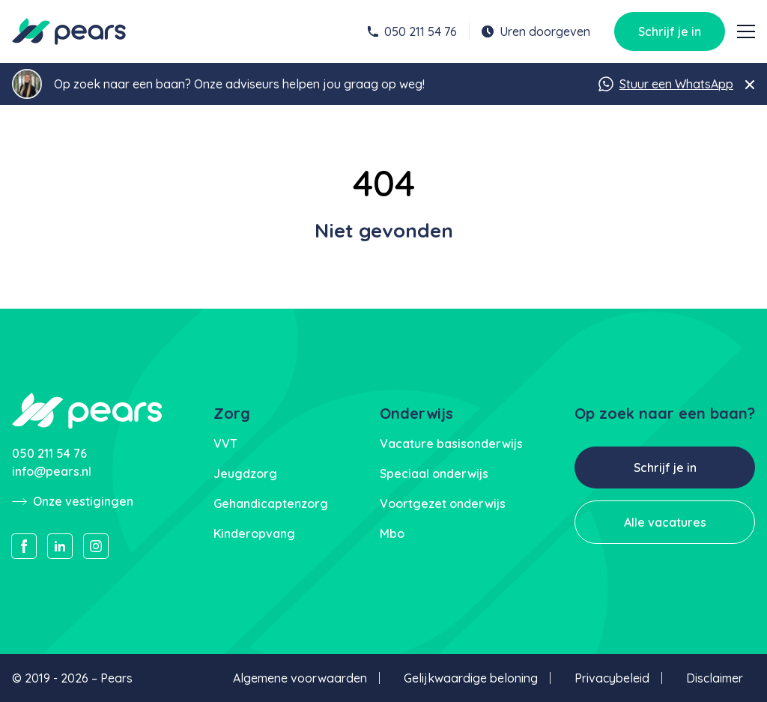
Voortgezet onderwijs (443, 503)
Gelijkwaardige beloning (471, 678)
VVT (225, 443)
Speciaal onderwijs (434, 473)
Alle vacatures (665, 522)
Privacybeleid (612, 678)
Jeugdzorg (245, 473)
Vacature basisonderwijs (451, 443)
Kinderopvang (254, 533)
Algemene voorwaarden (300, 678)
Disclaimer (714, 678)
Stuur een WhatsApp (665, 83)
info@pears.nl (51, 471)
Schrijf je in (669, 31)
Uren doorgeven (536, 31)
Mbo (392, 533)
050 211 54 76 (412, 31)
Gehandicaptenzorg (270, 503)
